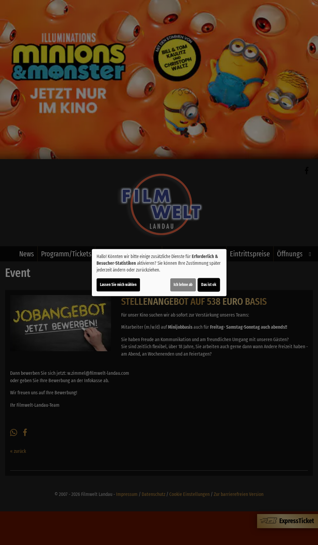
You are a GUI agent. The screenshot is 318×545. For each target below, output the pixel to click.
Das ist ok (208, 284)
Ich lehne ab (183, 284)
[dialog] (159, 272)
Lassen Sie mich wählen (118, 284)
